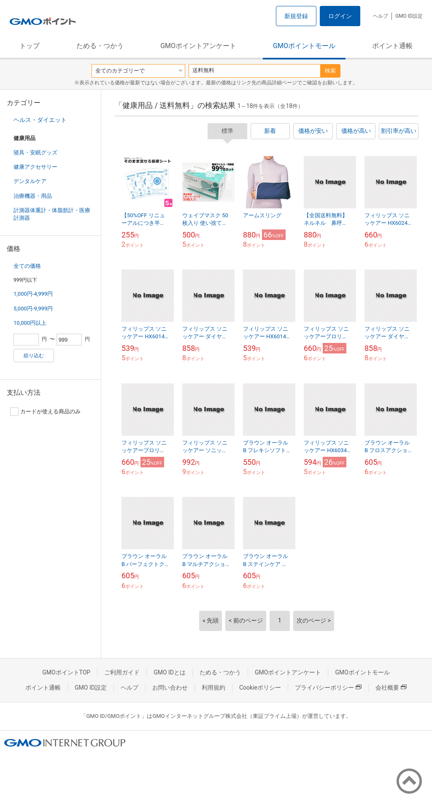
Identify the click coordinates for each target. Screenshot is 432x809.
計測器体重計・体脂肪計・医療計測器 (52, 214)
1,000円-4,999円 (33, 294)
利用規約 (213, 687)
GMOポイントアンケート (198, 46)
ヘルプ (380, 16)
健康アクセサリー (35, 167)
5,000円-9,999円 (33, 308)
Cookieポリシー (260, 687)
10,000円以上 (30, 323)
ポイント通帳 (392, 46)
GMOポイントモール (304, 46)
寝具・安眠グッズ (35, 152)
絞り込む (34, 356)
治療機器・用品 (33, 196)
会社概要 (391, 687)
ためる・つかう (100, 46)
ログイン (340, 16)
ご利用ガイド (122, 672)
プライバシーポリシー (328, 687)
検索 (330, 70)
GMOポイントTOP (66, 672)
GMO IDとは (170, 672)
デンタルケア (30, 181)
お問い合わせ (170, 687)
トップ (29, 46)
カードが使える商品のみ (45, 411)
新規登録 (296, 16)
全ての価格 (27, 266)
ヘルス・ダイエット (40, 119)
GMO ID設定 (409, 16)
